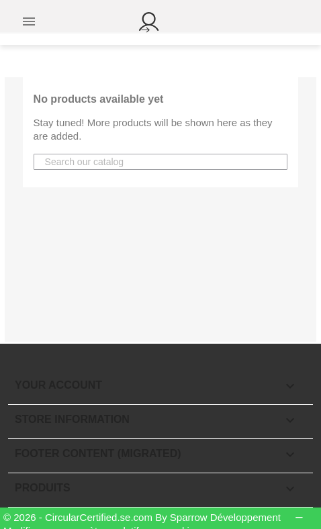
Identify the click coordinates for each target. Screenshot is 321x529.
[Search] (99, 161)
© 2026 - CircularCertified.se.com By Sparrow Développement (143, 517)
